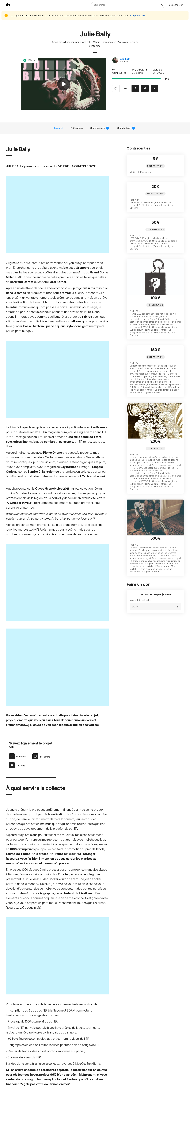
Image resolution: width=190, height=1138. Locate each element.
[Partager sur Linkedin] (154, 88)
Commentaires (99, 128)
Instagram (41, 671)
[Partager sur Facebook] (135, 88)
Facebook (17, 671)
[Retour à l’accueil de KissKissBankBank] (5, 4)
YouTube (17, 680)
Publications (77, 128)
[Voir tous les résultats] (162, 5)
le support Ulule (138, 15)
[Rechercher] (128, 5)
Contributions (126, 128)
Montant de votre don (140, 600)
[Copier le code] (125, 88)
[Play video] (63, 84)
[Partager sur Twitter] (145, 88)
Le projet (58, 128)
